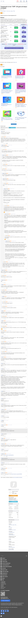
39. (1, 398)
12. (1, 270)
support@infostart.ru (4, 598)
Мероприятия (4, 573)
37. (1, 375)
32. (1, 347)
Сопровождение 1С (5, 564)
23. (2, 306)
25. (1, 310)
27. (1, 320)
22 (2, 303)
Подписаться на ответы (4, 127)
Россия (10, 539)
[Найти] (26, 556)
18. (5, 241)
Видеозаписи (4, 574)
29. (1, 330)
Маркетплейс (4, 569)
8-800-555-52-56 (4, 597)
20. (1, 284)
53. (1, 468)
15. (1, 275)
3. (1, 145)
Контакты (2, 588)
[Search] (14, 556)
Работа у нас (3, 587)
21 (2, 297)
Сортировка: (21, 127)
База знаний (4, 559)
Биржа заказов (5, 576)
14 (7, 143)
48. (1, 443)
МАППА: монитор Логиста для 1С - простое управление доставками (20, 118)
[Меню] (1, 1)
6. (2, 155)
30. (1, 336)
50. (1, 453)
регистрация (15, 477)
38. (1, 391)
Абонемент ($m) (11, 549)
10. (2, 261)
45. (1, 429)
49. (1, 449)
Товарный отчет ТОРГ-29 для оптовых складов (13, 7)
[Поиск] (3, 1)
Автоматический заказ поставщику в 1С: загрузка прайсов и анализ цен (20, 76)
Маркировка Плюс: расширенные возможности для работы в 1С (6, 104)
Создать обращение (5, 600)
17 (5, 242)
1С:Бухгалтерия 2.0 (11, 534)
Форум (3, 578)
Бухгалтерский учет (12, 547)
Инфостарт (15, 62)
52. (1, 462)
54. (1, 472)
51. (1, 458)
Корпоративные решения (7, 566)
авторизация (20, 477)
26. (1, 316)
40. (1, 404)
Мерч (3, 579)
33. (1, 351)
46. (1, 433)
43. (1, 420)
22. (2, 296)
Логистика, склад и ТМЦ (12, 524)
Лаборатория (4, 561)
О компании (3, 581)
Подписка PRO (3, 584)
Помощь (2, 586)
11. (3, 183)
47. (1, 438)
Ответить (4, 143)
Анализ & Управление (6, 563)
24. (2, 301)
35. (1, 363)
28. (1, 326)
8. (2, 173)
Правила (2, 585)
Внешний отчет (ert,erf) (12, 529)
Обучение (4, 568)
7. (2, 164)
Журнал (3, 558)
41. (1, 409)
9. (2, 178)
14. (4, 205)
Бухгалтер (10, 527)
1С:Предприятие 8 (11, 532)
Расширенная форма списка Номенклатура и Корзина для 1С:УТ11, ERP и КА (6, 76)
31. (1, 341)
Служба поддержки (5, 590)
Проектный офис (5, 571)
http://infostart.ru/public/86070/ (9, 455)
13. (3, 188)
